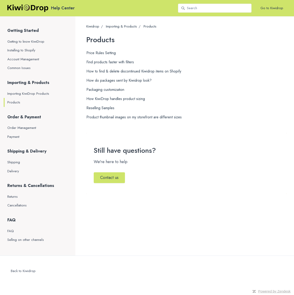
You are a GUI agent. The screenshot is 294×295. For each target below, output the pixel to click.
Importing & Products (121, 26)
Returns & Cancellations (30, 186)
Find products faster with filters (110, 62)
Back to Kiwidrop (23, 270)
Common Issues (19, 67)
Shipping (13, 162)
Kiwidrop (92, 26)
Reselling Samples (100, 108)
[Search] (215, 8)
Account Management (23, 59)
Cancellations (17, 205)
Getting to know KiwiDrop (25, 41)
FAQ (11, 220)
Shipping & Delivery (26, 151)
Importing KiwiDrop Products (28, 93)
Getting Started (23, 30)
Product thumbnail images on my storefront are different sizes (134, 117)
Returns (12, 196)
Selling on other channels (25, 239)
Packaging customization (105, 89)
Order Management (21, 127)
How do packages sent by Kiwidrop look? (119, 80)
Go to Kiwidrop (271, 8)
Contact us (109, 178)
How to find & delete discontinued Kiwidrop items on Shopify (133, 71)
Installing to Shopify (21, 50)
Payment (13, 136)
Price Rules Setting (101, 53)
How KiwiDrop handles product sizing (115, 98)
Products (150, 26)
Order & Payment (24, 117)
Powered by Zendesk (274, 291)
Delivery (13, 171)
